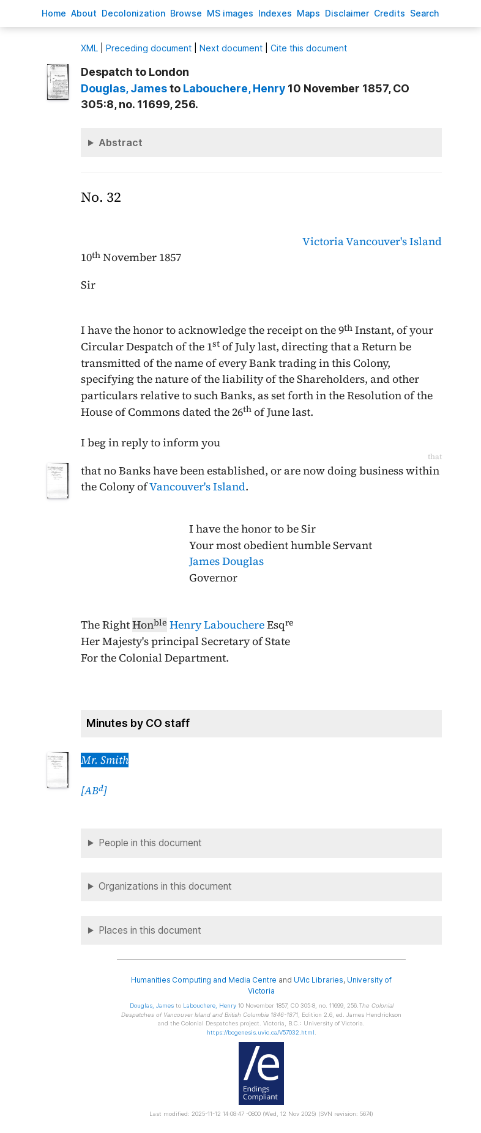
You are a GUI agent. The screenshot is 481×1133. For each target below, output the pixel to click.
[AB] (94, 790)
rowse (186, 13)
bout (84, 13)
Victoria (323, 241)
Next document (231, 48)
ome (54, 13)
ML (89, 48)
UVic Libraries (318, 979)
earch (424, 13)
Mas (308, 13)
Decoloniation (133, 13)
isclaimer (347, 13)
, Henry (234, 88)
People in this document (150, 843)
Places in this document (150, 930)
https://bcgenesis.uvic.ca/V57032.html (261, 1032)
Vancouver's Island (394, 241)
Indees (275, 13)
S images (230, 13)
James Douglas (226, 561)
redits (389, 13)
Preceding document (149, 48)
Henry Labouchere (217, 625)
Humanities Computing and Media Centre (204, 979)
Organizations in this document (165, 886)
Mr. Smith (105, 760)
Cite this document (308, 48)
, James (124, 88)
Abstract (121, 142)
